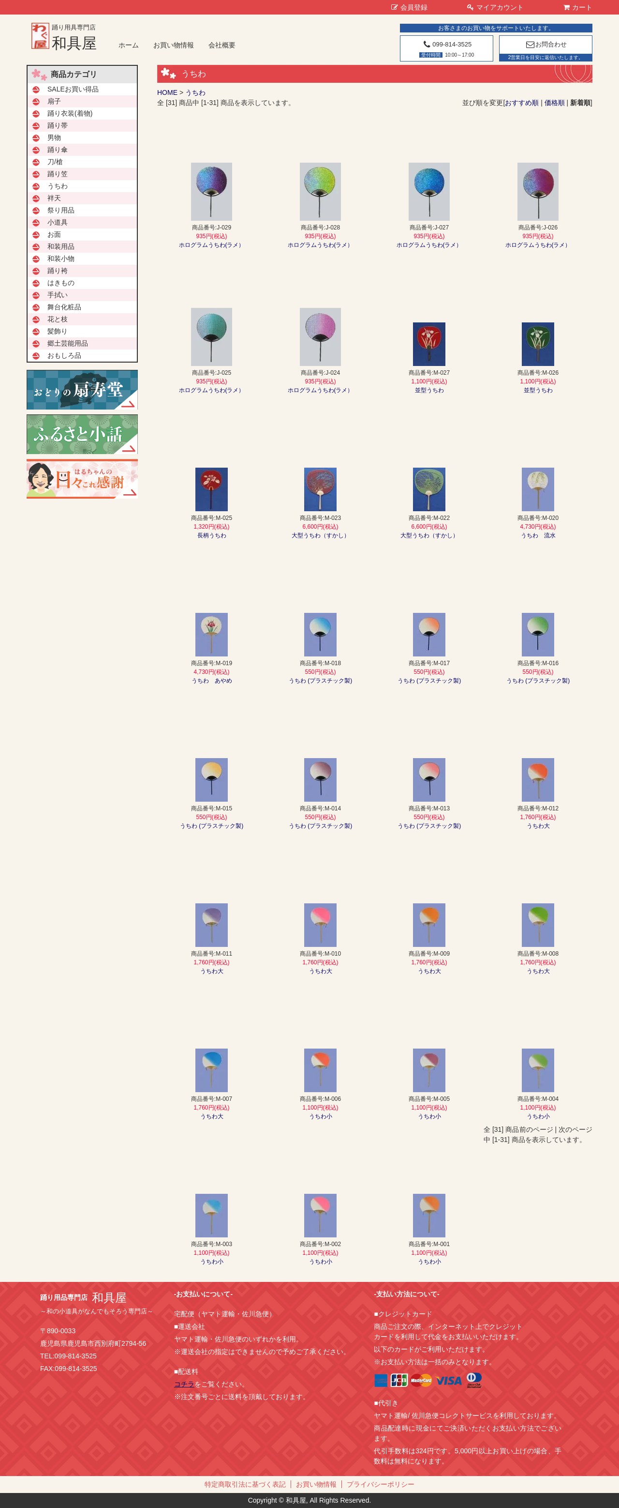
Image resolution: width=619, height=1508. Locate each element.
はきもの (60, 283)
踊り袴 (57, 270)
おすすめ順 (522, 103)
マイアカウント (495, 7)
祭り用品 (60, 210)
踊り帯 (57, 125)
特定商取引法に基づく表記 (245, 1484)
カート (577, 7)
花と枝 (57, 319)
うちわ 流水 (538, 535)
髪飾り (57, 331)
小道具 (57, 222)
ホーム (128, 45)
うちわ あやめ (212, 680)
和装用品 (60, 246)
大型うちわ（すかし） (321, 535)
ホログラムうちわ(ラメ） (212, 245)
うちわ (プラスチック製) (320, 680)
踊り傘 (57, 149)
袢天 (54, 198)
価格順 (555, 103)
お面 (54, 234)
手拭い (57, 295)
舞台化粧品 (64, 307)
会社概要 (222, 45)
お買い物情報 (173, 45)
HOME (167, 92)
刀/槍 (55, 162)
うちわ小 (320, 1116)
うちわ (195, 92)
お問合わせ (546, 44)
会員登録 (409, 7)
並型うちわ (429, 390)
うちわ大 (538, 826)
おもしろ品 (64, 355)
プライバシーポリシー (380, 1484)
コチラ (184, 1384)
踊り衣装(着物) (69, 113)
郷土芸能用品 (67, 343)
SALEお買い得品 (73, 89)
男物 (54, 137)
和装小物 (60, 258)
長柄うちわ (211, 535)
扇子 (54, 101)
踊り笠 (57, 174)
